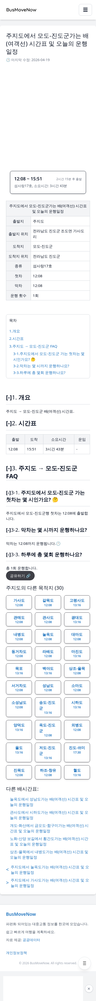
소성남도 (18, 704)
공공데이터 (31, 939)
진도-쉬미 (77, 750)
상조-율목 (77, 670)
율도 (19, 750)
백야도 (48, 670)
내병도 (19, 636)
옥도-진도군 (47, 729)
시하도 (77, 704)
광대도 (77, 619)
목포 (19, 670)
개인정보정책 (16, 952)
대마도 (77, 636)
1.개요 (14, 330)
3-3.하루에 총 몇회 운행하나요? (39, 372)
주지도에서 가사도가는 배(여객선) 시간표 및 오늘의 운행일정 (47, 883)
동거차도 (18, 653)
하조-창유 (48, 772)
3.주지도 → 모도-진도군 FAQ (33, 346)
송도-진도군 (47, 707)
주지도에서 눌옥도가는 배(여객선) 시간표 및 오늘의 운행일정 (47, 869)
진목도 (19, 772)
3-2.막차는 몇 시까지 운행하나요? (41, 365)
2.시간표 (16, 338)
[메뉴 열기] (84, 963)
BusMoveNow (21, 914)
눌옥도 (48, 636)
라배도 (48, 653)
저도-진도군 (47, 752)
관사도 (48, 619)
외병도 (77, 727)
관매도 (19, 619)
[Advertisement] (48, 115)
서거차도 (18, 687)
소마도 (77, 687)
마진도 (77, 653)
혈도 (77, 772)
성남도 (48, 687)
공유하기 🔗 (20, 575)
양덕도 (19, 727)
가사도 (19, 602)
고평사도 (77, 602)
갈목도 (48, 602)
